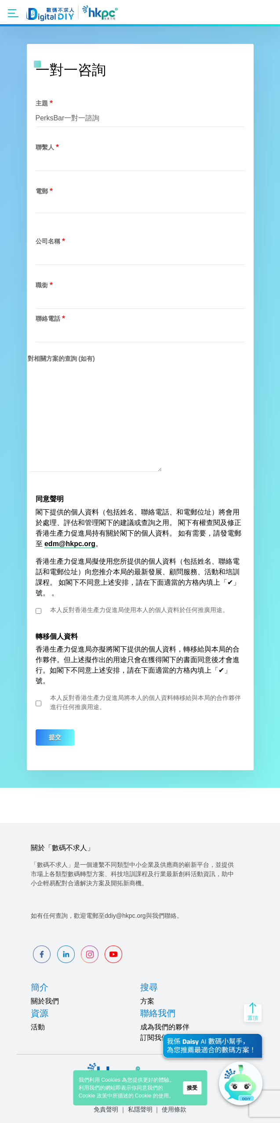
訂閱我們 (154, 1037)
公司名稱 (48, 241)
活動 (38, 1027)
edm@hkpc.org (69, 543)
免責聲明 (106, 1109)
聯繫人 (45, 147)
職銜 (42, 285)
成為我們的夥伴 (164, 1027)
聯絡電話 (48, 318)
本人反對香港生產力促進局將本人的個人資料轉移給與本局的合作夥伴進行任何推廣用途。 (145, 702)
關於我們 (45, 1001)
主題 (42, 103)
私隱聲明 (140, 1109)
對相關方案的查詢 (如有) (61, 358)
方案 (147, 1001)
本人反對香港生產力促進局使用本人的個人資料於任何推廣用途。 (139, 609)
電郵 (42, 191)
